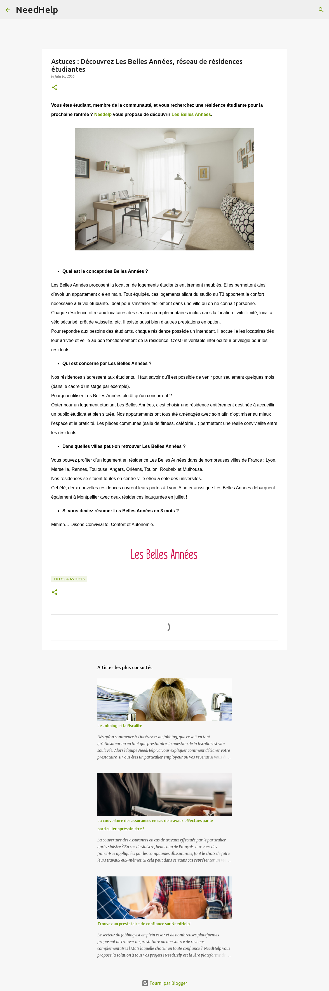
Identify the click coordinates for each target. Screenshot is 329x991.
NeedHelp (37, 9)
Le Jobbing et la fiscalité (119, 726)
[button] (54, 88)
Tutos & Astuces (69, 579)
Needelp (103, 114)
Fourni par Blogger (164, 983)
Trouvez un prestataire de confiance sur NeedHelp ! (144, 924)
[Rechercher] (66, 10)
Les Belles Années (191, 114)
